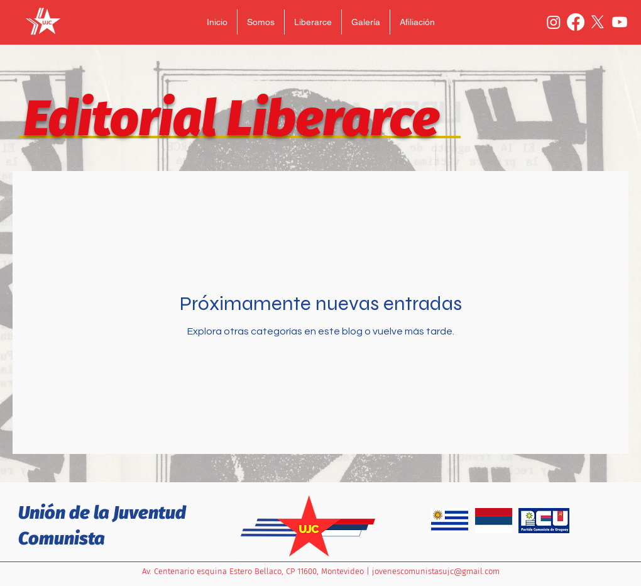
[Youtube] (619, 22)
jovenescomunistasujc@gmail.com (436, 571)
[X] (597, 22)
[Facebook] (575, 22)
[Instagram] (553, 22)
